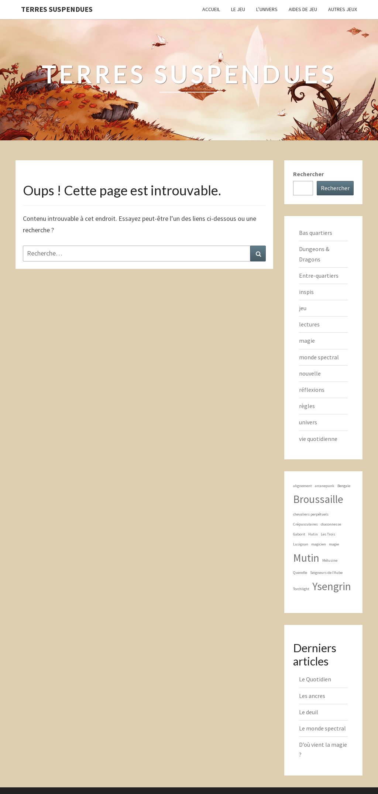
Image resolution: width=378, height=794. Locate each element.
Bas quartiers (315, 232)
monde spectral (319, 357)
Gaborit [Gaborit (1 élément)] (299, 534)
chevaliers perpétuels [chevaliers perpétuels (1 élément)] (311, 514)
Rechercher (308, 174)
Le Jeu (238, 9)
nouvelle (310, 373)
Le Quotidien (315, 679)
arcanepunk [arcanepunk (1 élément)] (324, 485)
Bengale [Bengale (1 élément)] (343, 485)
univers (308, 422)
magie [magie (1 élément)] (334, 544)
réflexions (311, 389)
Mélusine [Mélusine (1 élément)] (329, 560)
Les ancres (312, 695)
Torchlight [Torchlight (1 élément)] (301, 588)
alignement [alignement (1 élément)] (302, 485)
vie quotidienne (318, 438)
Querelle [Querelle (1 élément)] (300, 572)
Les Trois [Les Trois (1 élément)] (328, 534)
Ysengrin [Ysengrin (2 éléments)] (331, 586)
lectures (309, 324)
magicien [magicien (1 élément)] (318, 544)
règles (307, 406)
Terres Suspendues (57, 9)
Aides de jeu (303, 9)
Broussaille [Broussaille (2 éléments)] (318, 499)
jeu (302, 308)
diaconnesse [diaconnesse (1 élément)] (331, 524)
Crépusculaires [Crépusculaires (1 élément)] (305, 524)
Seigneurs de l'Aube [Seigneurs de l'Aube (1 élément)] (326, 572)
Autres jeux (342, 9)
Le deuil (308, 712)
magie (307, 340)
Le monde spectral (322, 728)
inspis (306, 291)
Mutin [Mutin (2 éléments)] (306, 558)
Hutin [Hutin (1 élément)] (313, 534)
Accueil (211, 9)
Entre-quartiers (319, 275)
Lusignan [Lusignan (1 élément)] (300, 544)
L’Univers (267, 9)
